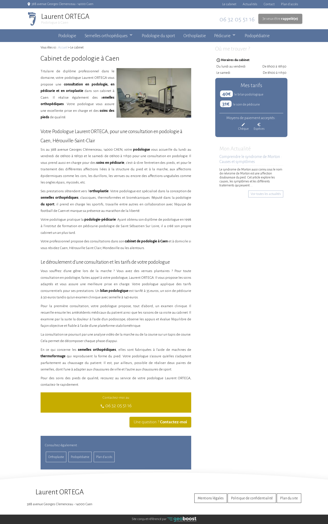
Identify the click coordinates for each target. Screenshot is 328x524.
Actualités (250, 4)
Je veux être (280, 19)
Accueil (62, 47)
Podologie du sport (158, 35)
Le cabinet (229, 4)
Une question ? (160, 422)
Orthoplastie (194, 35)
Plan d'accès (289, 4)
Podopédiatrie (257, 35)
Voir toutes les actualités (266, 194)
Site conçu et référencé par (164, 519)
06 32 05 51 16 (237, 19)
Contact (269, 4)
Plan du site (289, 498)
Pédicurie (222, 35)
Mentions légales (211, 498)
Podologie (67, 35)
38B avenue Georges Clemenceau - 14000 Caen (59, 497)
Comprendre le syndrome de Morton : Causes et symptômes (250, 159)
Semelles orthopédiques (106, 35)
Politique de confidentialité (252, 498)
